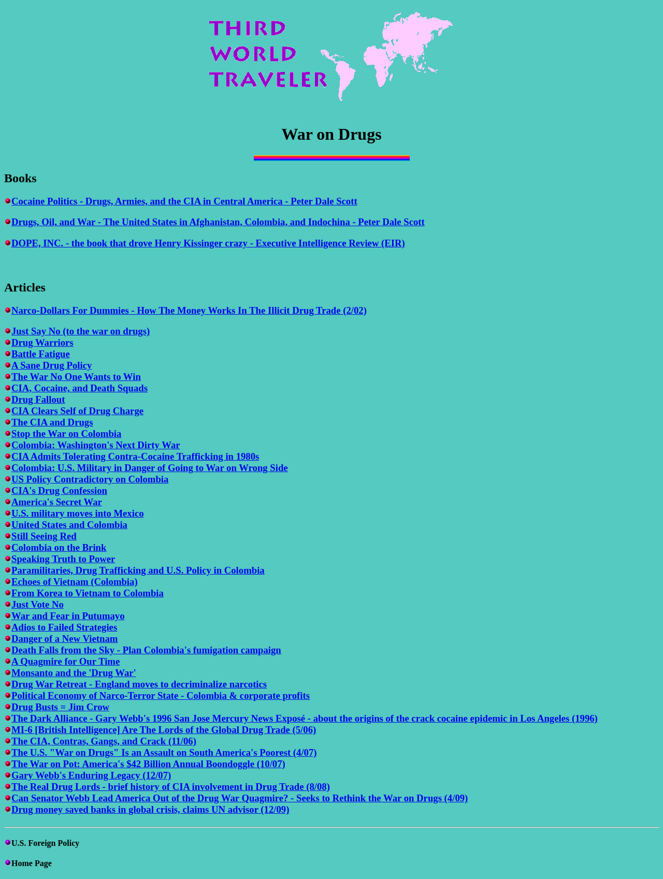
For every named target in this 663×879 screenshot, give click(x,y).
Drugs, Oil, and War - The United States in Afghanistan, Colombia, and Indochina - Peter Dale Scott (218, 221)
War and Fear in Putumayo (68, 615)
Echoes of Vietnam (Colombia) (74, 581)
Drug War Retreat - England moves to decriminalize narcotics (139, 684)
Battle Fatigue (40, 353)
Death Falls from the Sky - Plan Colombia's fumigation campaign (146, 649)
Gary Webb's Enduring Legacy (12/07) (91, 775)
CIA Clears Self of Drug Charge (77, 410)
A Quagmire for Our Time (65, 661)
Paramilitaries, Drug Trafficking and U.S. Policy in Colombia (138, 570)
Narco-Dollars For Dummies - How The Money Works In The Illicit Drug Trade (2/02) (189, 310)
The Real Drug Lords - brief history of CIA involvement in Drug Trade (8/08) (170, 786)
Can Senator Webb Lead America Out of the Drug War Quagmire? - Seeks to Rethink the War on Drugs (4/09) (239, 798)
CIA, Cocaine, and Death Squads (79, 388)
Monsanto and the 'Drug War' (73, 672)
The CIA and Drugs (52, 422)
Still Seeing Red (44, 536)
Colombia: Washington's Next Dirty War (95, 445)
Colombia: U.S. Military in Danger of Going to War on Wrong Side (149, 467)
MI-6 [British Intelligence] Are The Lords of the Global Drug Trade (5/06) (163, 729)
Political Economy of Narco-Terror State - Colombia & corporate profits (160, 695)
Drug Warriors (42, 342)
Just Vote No (37, 604)
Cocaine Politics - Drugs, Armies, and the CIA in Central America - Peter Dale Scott (184, 201)
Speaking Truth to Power (63, 558)
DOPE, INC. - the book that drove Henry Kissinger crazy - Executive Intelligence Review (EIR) (208, 243)
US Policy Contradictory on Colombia (89, 479)
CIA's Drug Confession (59, 490)
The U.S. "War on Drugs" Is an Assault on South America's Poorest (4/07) (164, 752)
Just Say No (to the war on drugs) (80, 331)
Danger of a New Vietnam (64, 638)
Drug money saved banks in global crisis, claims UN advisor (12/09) (150, 809)
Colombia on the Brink (58, 547)
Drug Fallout (38, 399)
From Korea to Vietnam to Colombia (87, 593)
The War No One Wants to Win (76, 376)
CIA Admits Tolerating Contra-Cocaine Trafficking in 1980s (135, 456)
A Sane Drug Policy (51, 365)
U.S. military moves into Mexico (77, 513)
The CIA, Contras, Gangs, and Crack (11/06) (103, 741)
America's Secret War (56, 501)
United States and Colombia (69, 524)
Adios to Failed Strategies (64, 627)
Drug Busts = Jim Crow (60, 706)
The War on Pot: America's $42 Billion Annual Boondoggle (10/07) (148, 763)
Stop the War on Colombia (66, 433)
